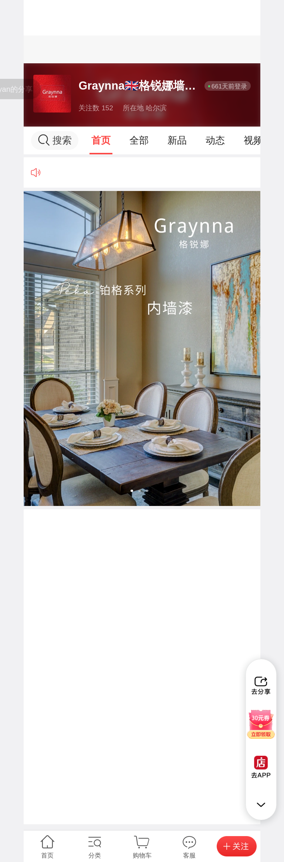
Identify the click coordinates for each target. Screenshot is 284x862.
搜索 (55, 140)
